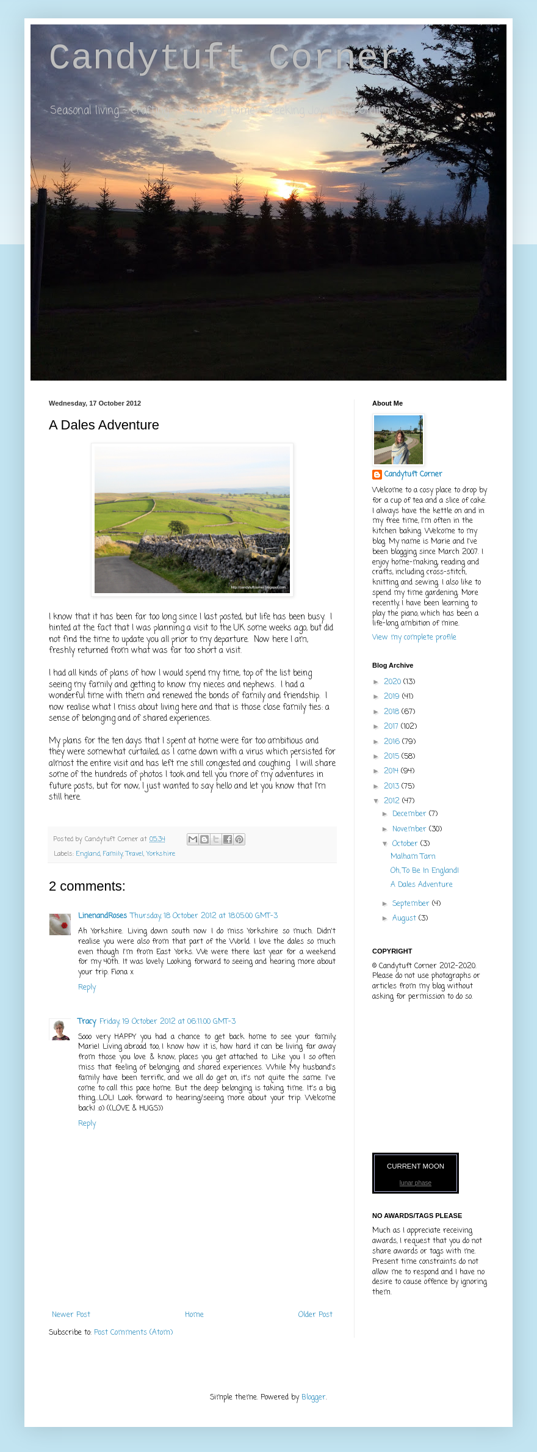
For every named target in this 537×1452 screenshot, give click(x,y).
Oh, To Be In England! (425, 871)
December (410, 814)
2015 (393, 756)
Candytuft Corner (224, 58)
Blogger (313, 1397)
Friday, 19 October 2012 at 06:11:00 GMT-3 (167, 1021)
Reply (87, 987)
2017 (392, 726)
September (412, 904)
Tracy (87, 1021)
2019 (393, 696)
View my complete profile (414, 637)
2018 (393, 712)
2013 (393, 786)
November (410, 829)
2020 (393, 682)
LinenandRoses (102, 916)
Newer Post (71, 1315)
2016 (393, 742)
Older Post (315, 1315)
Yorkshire (160, 854)
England (88, 854)
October (406, 844)
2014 (392, 771)
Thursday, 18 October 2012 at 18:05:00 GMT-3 (204, 916)
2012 (393, 801)
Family (113, 854)
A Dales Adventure (422, 885)
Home (194, 1315)
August (405, 918)
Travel (134, 854)
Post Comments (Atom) (133, 1332)
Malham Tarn (413, 857)
